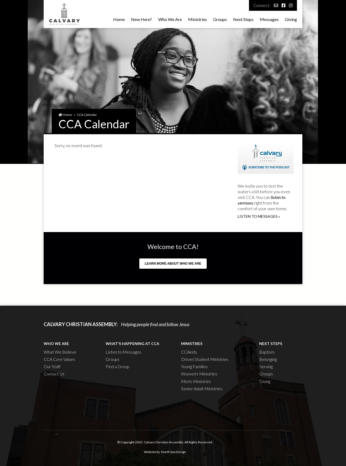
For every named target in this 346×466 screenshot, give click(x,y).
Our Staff (52, 366)
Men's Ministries (196, 381)
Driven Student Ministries (204, 359)
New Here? (141, 19)
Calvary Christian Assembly (163, 442)
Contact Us (54, 373)
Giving (291, 19)
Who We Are (170, 19)
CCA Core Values (59, 359)
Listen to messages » (259, 216)
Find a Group (117, 366)
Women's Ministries (199, 373)
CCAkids (189, 351)
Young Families (194, 366)
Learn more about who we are (173, 263)
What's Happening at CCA (132, 343)
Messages (269, 19)
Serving (266, 366)
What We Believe (60, 351)
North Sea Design (173, 452)
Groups (220, 19)
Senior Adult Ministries (201, 388)
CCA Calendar (87, 115)
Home (119, 19)
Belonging (268, 359)
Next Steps (243, 19)
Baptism (267, 351)
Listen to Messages (123, 351)
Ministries (197, 19)
